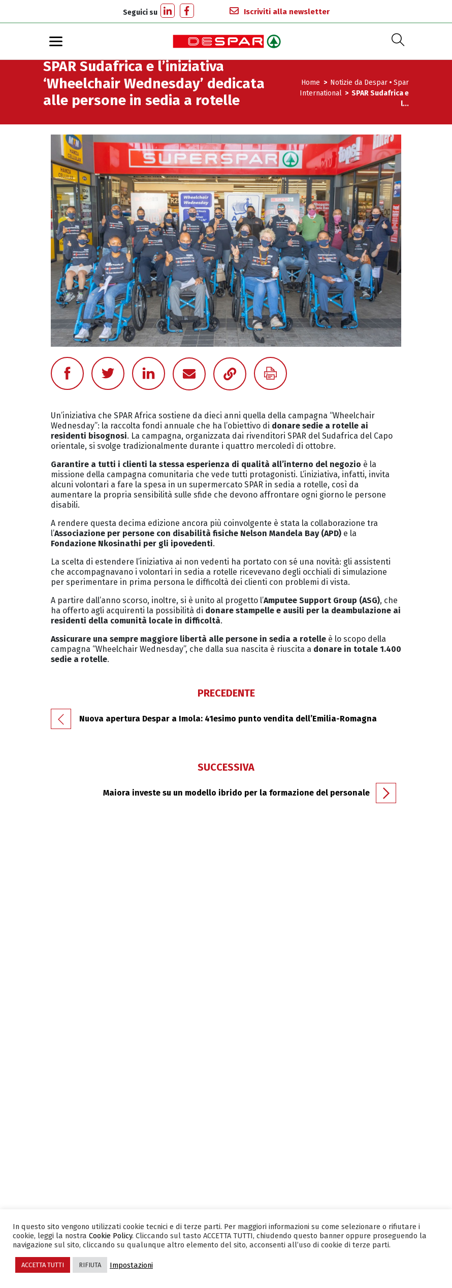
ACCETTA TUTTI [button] (42, 1265)
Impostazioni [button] (131, 1265)
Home (311, 82)
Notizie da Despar (359, 82)
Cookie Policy (110, 1235)
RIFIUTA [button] (90, 1265)
